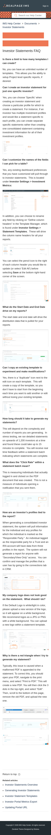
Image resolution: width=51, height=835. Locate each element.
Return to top (11, 774)
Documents (30, 23)
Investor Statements (13, 27)
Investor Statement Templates (21, 796)
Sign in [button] (45, 6)
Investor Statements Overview (21, 784)
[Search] (29, 15)
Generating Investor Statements (22, 790)
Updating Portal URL (16, 807)
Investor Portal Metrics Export (21, 801)
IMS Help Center (12, 23)
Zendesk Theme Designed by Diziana (25, 829)
